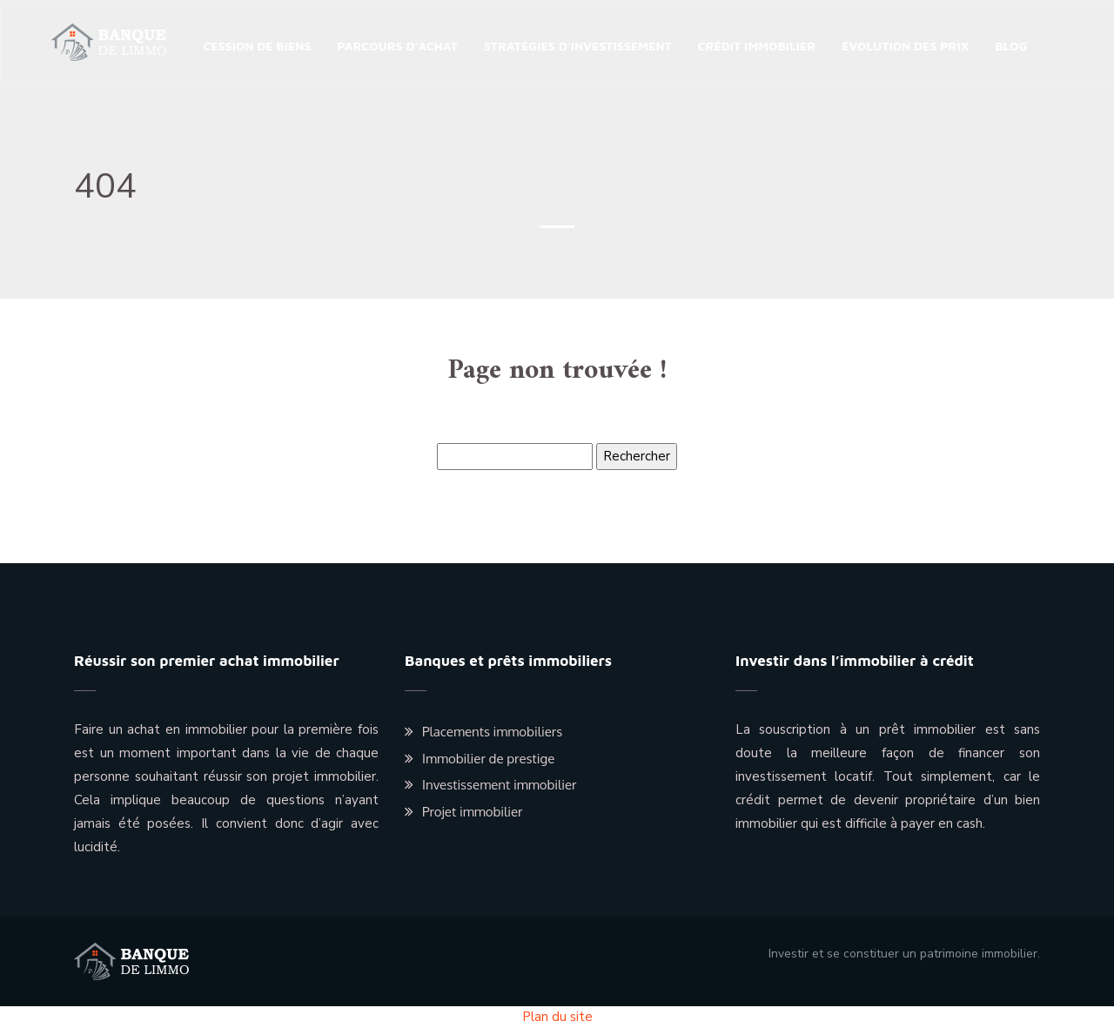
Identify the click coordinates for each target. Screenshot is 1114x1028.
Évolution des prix (905, 45)
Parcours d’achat (398, 45)
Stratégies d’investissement (578, 45)
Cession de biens (257, 45)
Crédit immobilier (757, 45)
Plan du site (557, 1016)
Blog (1011, 45)
